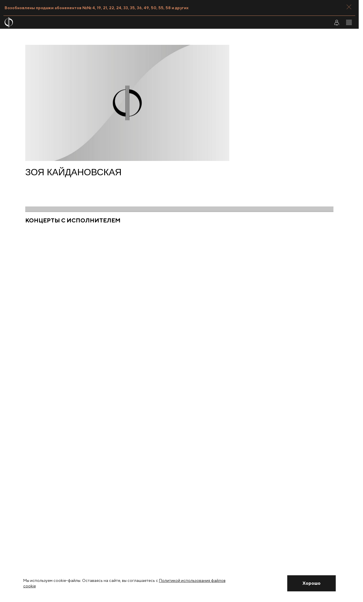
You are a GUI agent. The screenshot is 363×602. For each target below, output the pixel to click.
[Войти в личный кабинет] (336, 22)
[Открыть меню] (349, 22)
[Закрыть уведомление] (311, 583)
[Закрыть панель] (349, 7)
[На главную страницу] (150, 22)
